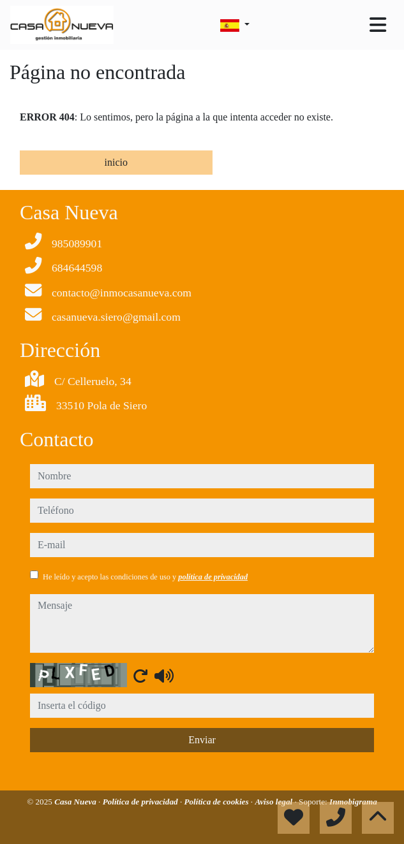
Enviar (202, 739)
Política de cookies (217, 801)
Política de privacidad (141, 801)
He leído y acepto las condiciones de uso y (145, 576)
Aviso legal (274, 801)
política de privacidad (213, 576)
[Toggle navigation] (378, 25)
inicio (116, 162)
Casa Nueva (76, 801)
